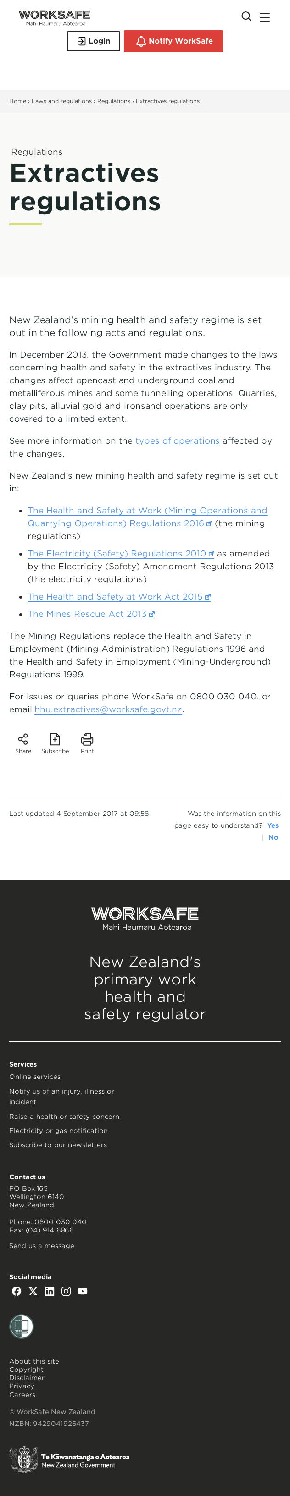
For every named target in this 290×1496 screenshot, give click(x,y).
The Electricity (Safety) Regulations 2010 (121, 554)
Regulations (113, 101)
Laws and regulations (62, 101)
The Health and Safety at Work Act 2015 (119, 597)
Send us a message (41, 1245)
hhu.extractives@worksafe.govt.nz (108, 709)
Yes (273, 825)
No (273, 837)
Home (17, 101)
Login (93, 41)
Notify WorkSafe (173, 41)
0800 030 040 (60, 1222)
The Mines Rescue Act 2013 (91, 614)
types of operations (177, 441)
